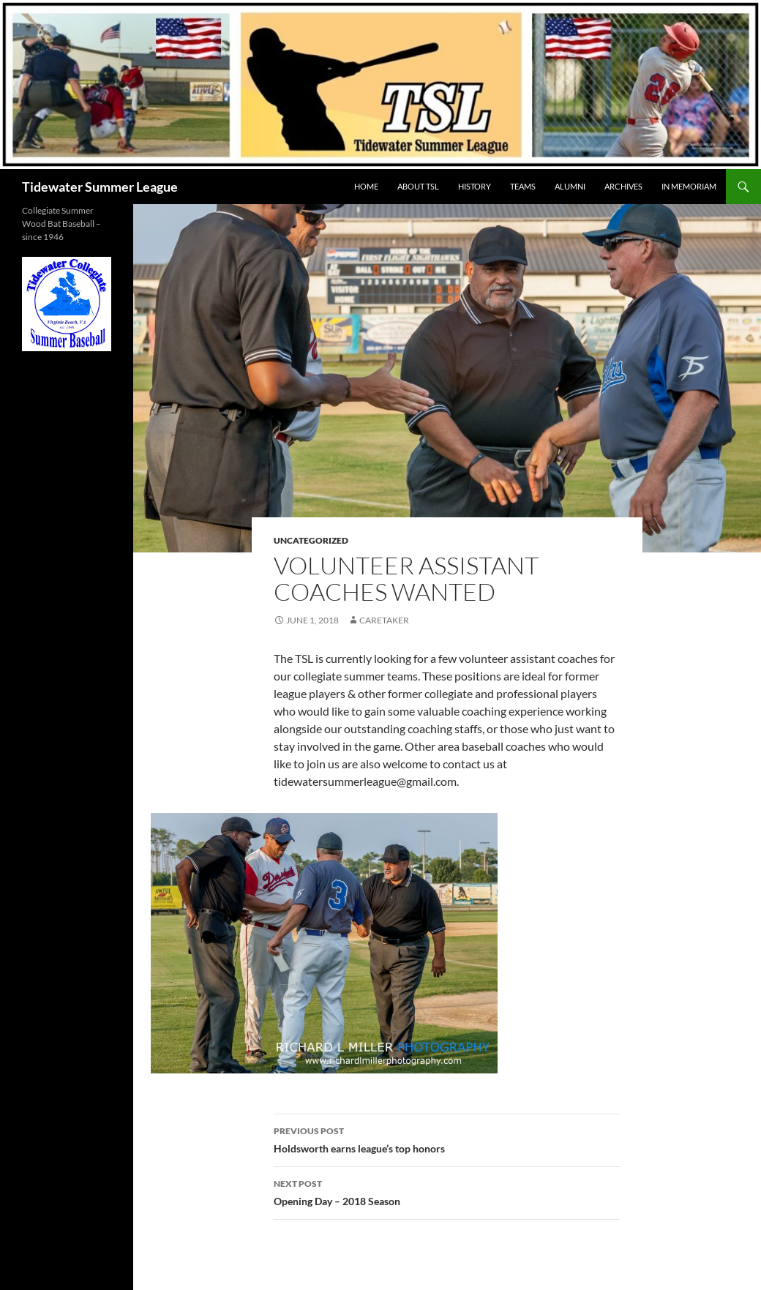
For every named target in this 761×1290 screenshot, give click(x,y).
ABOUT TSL (418, 186)
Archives (623, 186)
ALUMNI (570, 186)
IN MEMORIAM (688, 186)
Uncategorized (311, 540)
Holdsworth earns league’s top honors (447, 1138)
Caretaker (384, 620)
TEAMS (523, 186)
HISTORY (474, 186)
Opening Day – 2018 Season (447, 1191)
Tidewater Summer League (100, 187)
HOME (366, 186)
